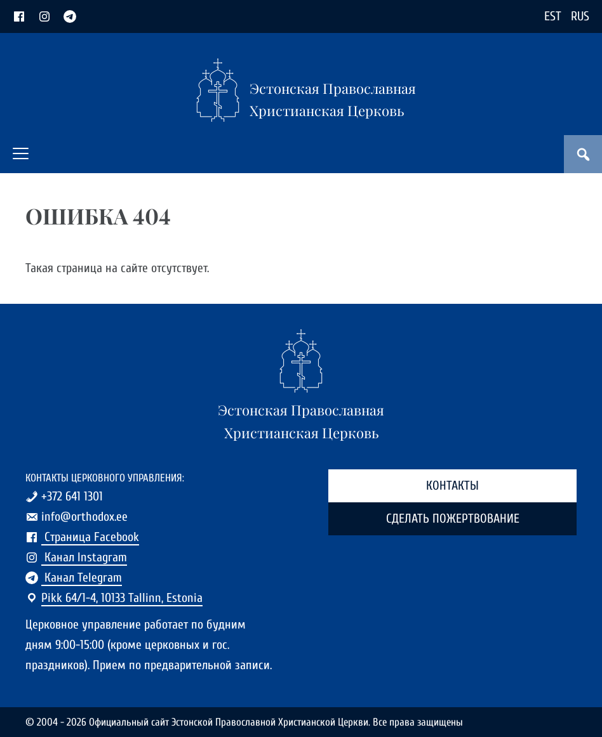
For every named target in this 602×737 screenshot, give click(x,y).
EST (552, 16)
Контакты (452, 485)
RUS (580, 16)
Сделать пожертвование (452, 518)
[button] (21, 153)
